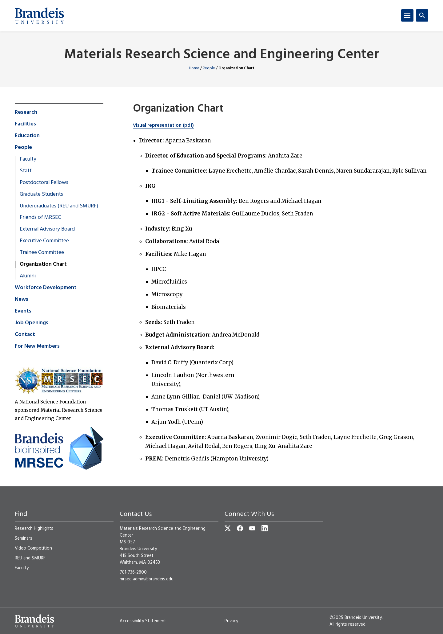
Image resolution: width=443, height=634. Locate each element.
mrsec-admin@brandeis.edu (147, 579)
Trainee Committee (42, 252)
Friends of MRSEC (40, 217)
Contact (25, 334)
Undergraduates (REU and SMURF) (59, 206)
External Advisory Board (47, 229)
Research (26, 112)
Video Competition (33, 548)
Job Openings (31, 323)
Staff (26, 171)
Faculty (28, 159)
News (21, 299)
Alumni (28, 276)
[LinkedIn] (264, 528)
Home (194, 68)
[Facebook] (240, 528)
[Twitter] (228, 528)
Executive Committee (44, 241)
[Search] (422, 15)
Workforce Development (46, 287)
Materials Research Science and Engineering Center (221, 55)
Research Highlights (34, 528)
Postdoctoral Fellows (44, 182)
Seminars (23, 538)
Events (23, 311)
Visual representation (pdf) (163, 125)
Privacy (231, 621)
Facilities (25, 124)
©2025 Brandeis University (355, 617)
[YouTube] (252, 528)
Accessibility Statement (143, 621)
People (209, 68)
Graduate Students (41, 194)
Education (27, 136)
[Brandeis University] (39, 15)
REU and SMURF (30, 558)
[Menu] (407, 15)
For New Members (37, 346)
